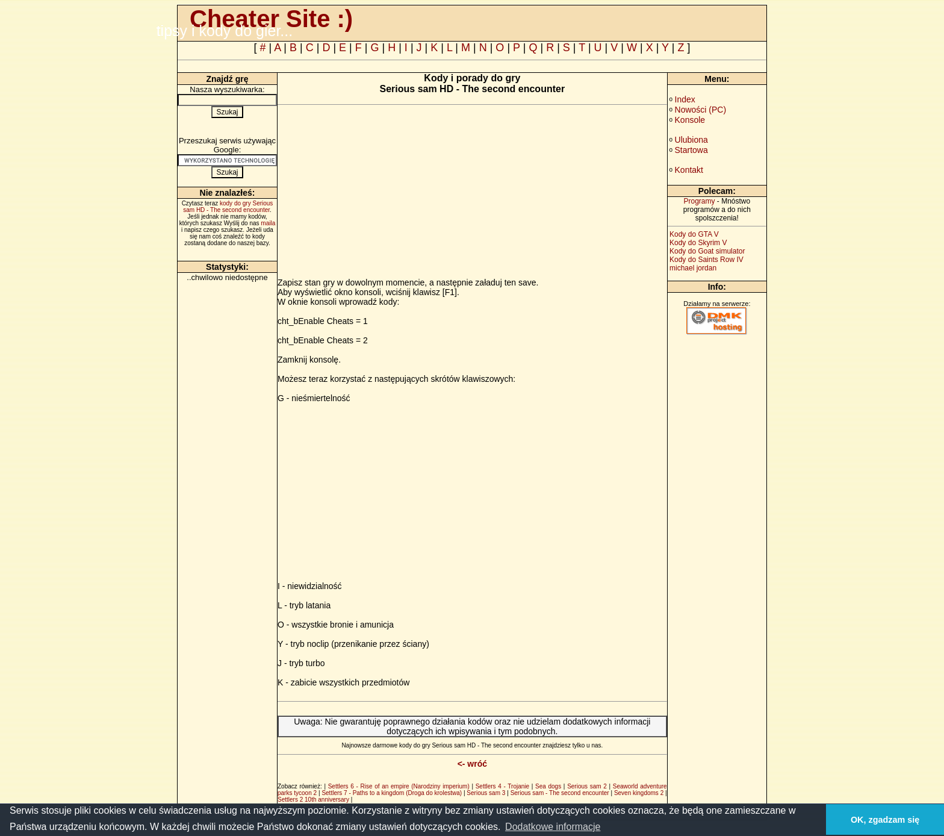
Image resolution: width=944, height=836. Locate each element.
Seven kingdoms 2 (638, 793)
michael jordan (692, 268)
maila (268, 223)
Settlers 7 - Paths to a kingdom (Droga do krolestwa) (391, 793)
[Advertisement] (379, 193)
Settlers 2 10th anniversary (313, 799)
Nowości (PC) (701, 109)
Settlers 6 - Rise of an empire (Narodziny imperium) (399, 786)
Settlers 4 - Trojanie (502, 786)
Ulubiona (691, 140)
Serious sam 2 (587, 786)
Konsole (690, 120)
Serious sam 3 (486, 793)
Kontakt (689, 170)
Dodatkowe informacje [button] (552, 827)
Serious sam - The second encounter (560, 793)
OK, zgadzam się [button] (885, 820)
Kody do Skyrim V (698, 243)
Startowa (691, 150)
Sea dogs (548, 786)
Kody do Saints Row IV (706, 259)
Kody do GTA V (694, 234)
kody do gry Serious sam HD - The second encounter (228, 206)
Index (685, 99)
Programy (699, 201)
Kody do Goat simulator (707, 251)
